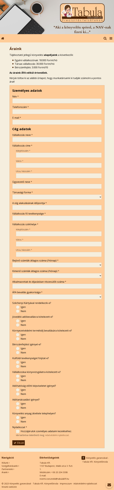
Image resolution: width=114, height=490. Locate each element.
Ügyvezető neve (22, 181)
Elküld (18, 442)
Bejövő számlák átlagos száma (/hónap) (35, 260)
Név (15, 96)
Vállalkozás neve (22, 135)
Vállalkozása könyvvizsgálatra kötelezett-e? (36, 372)
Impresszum (66, 483)
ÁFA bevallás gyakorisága (27, 292)
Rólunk (5, 462)
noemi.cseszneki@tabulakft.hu (54, 478)
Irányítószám (23, 150)
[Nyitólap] (57, 17)
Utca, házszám (24, 171)
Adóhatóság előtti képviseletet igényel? (34, 385)
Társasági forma (22, 192)
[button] (111, 38)
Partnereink (7, 469)
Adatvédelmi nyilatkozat (57, 435)
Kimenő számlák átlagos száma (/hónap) (35, 271)
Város (19, 161)
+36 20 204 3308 (59, 472)
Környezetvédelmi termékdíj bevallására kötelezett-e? (42, 330)
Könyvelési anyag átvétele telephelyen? (34, 413)
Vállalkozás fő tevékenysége (29, 213)
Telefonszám (20, 107)
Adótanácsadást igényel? (26, 399)
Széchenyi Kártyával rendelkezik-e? (31, 303)
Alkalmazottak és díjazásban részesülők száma (39, 281)
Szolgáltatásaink (10, 465)
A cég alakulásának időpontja (29, 203)
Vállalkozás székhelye (25, 224)
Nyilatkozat (19, 427)
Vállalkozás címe (22, 145)
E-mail (16, 117)
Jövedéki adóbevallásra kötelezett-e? (32, 316)
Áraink (5, 472)
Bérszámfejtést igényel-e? (26, 344)
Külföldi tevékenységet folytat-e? (30, 358)
